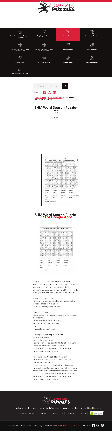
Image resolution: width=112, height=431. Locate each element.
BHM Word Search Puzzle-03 (56, 109)
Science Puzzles (92, 59)
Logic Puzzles (68, 46)
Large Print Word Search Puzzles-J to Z (44, 47)
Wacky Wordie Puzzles (20, 70)
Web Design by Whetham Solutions (66, 426)
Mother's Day (20, 59)
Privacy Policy (57, 413)
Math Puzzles (92, 46)
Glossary (82, 413)
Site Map (22, 413)
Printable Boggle (44, 59)
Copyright (44, 413)
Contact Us (70, 413)
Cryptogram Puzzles (44, 33)
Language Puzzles (91, 33)
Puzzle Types (68, 59)
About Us (32, 413)
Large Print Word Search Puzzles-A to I (20, 47)
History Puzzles (68, 33)
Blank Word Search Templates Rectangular (20, 34)
